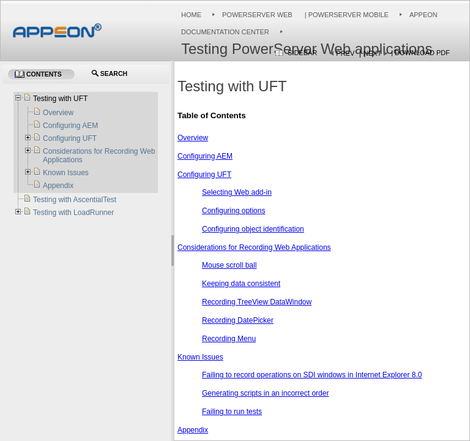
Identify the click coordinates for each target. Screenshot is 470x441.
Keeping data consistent (241, 283)
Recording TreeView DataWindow (256, 302)
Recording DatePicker (238, 320)
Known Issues (200, 357)
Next (372, 53)
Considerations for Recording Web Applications (254, 247)
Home (191, 14)
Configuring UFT (204, 174)
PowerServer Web (257, 14)
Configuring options (233, 210)
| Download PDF (420, 52)
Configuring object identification (253, 229)
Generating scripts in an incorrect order (265, 393)
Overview (192, 138)
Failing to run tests (232, 411)
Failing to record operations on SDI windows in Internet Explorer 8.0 (312, 375)
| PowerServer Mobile (346, 14)
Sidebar (302, 52)
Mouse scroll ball (229, 265)
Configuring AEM (205, 156)
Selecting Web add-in (237, 192)
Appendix (192, 430)
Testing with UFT (60, 98)
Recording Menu (229, 338)
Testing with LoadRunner (73, 212)
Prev (345, 53)
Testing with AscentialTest (74, 199)
